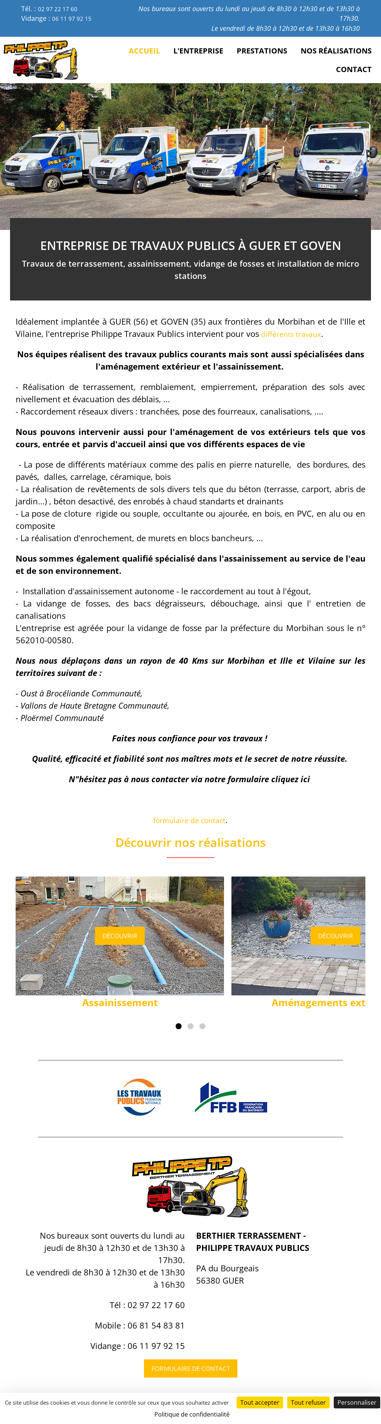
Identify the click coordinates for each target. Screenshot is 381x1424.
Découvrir (120, 935)
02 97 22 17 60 (60, 8)
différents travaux (295, 333)
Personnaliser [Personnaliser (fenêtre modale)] (357, 1402)
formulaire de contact (189, 819)
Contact (354, 69)
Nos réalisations (336, 51)
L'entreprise (198, 51)
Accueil (144, 51)
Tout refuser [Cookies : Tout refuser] (308, 1402)
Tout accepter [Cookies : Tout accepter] (259, 1402)
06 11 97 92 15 (74, 18)
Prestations (262, 51)
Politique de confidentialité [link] (192, 1414)
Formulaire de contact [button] (190, 1369)
